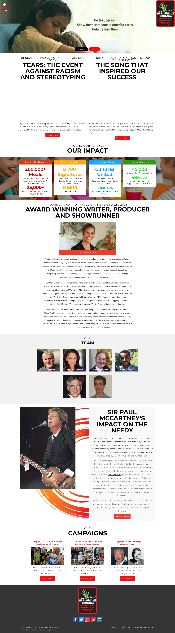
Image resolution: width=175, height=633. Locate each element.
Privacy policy (117, 627)
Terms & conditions (145, 627)
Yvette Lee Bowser (88, 252)
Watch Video (122, 516)
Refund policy (130, 627)
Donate (80, 48)
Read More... (47, 578)
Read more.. (53, 135)
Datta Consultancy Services (46, 630)
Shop (96, 48)
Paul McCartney (115, 474)
